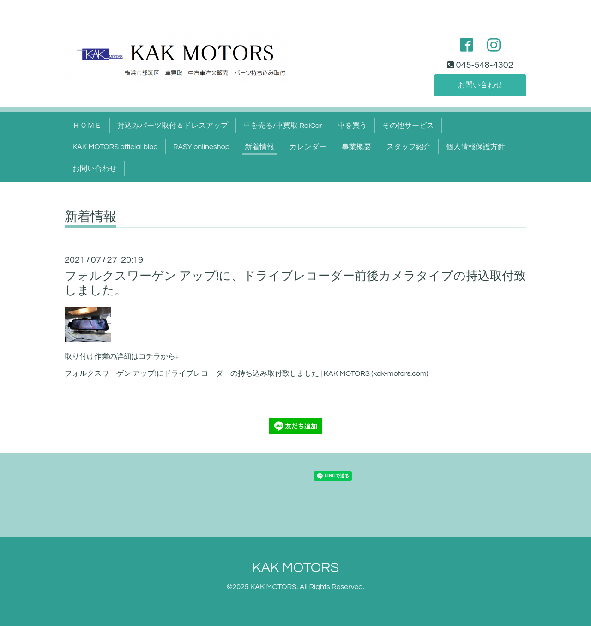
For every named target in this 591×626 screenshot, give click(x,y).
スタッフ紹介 (408, 146)
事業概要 (356, 146)
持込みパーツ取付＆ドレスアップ (172, 125)
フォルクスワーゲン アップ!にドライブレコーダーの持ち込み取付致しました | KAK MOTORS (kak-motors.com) (246, 373)
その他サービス (408, 125)
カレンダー (307, 146)
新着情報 (259, 146)
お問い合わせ (480, 85)
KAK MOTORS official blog (115, 146)
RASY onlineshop (201, 146)
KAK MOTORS (295, 567)
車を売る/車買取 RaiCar (282, 125)
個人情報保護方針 (475, 146)
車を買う (352, 125)
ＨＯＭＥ (87, 125)
